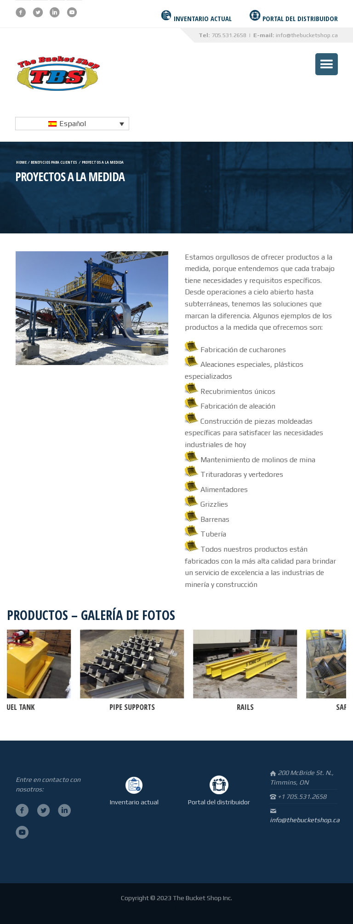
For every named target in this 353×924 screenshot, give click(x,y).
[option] (142, 672)
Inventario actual (134, 802)
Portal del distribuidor (219, 802)
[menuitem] (72, 123)
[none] (72, 123)
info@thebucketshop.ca (307, 35)
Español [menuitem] (72, 123)
